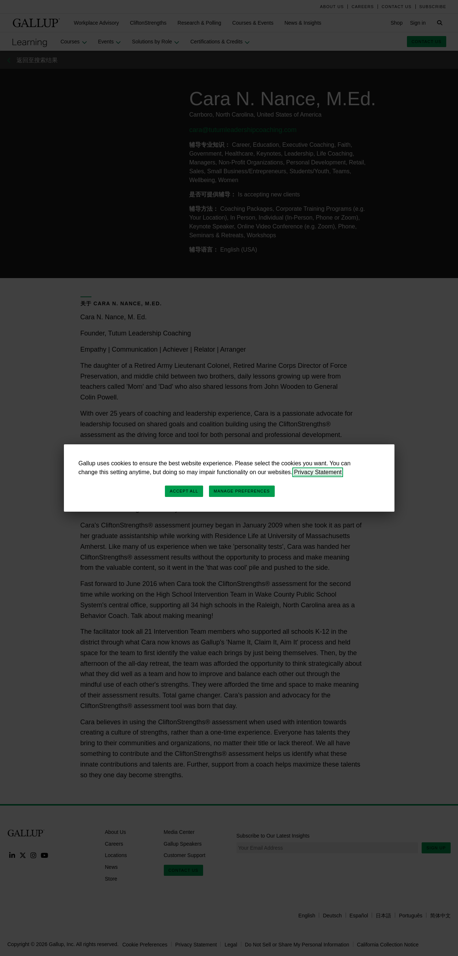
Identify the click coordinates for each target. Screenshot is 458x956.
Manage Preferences (242, 491)
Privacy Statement (318, 472)
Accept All (184, 491)
